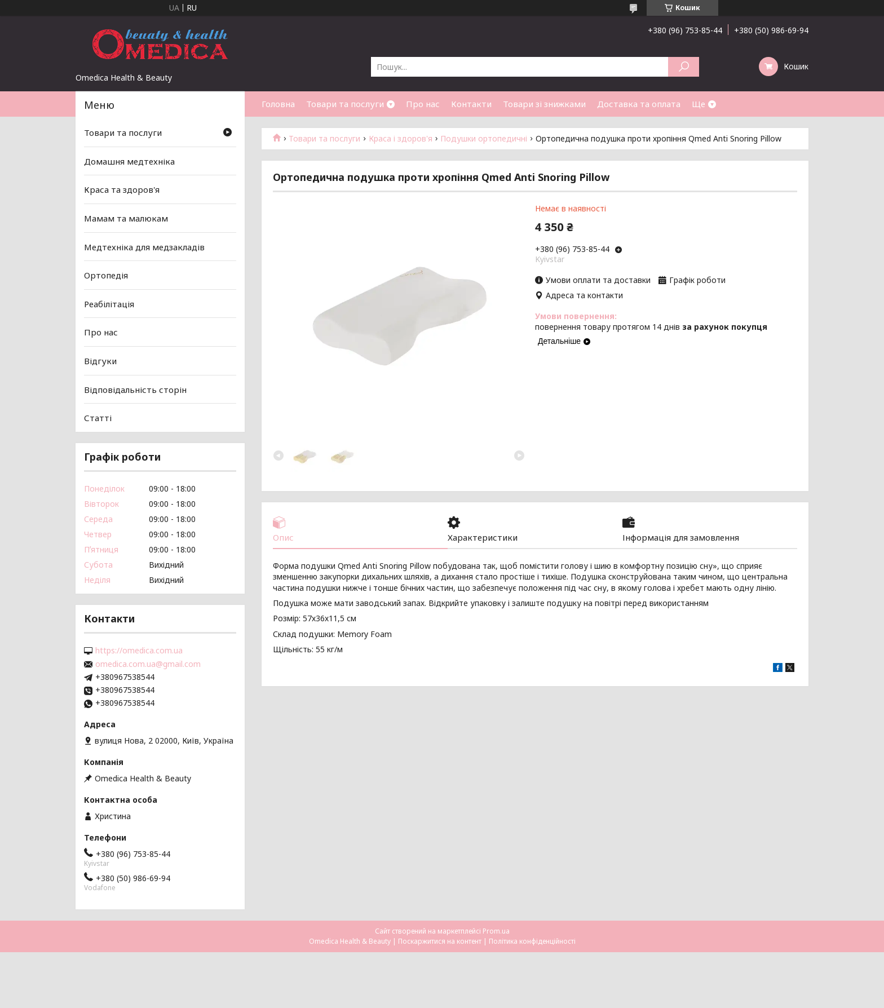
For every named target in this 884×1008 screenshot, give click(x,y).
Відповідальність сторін (135, 389)
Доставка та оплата (638, 103)
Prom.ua (496, 931)
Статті (98, 417)
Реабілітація (109, 304)
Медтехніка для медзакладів (144, 246)
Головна (278, 103)
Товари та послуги (345, 103)
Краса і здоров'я (400, 139)
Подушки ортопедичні (483, 139)
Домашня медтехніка (129, 161)
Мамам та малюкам (126, 218)
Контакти (471, 103)
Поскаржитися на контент (439, 941)
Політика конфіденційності (532, 941)
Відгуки (100, 360)
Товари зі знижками (544, 103)
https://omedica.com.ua (139, 651)
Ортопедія (106, 275)
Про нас (423, 103)
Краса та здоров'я (122, 189)
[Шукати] (683, 67)
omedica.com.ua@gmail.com (148, 664)
